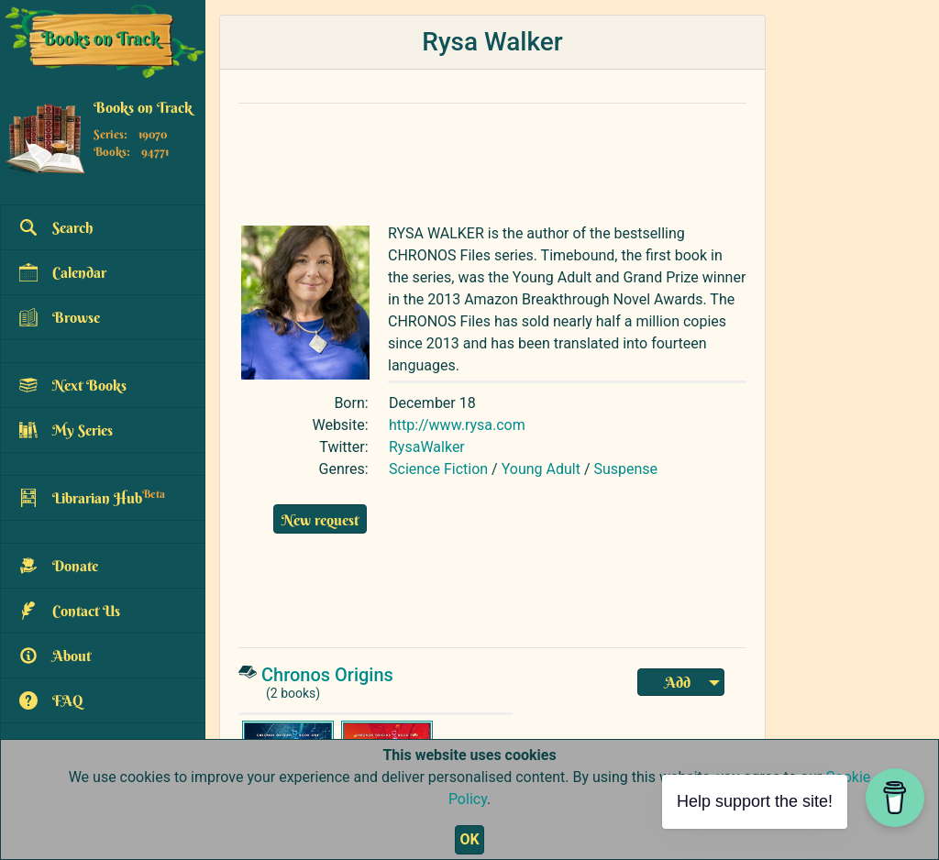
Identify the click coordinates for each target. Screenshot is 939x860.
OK (469, 839)
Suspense (625, 469)
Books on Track (143, 107)
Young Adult (541, 469)
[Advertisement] (492, 159)
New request (320, 520)
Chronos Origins (327, 675)
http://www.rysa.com (457, 425)
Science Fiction (438, 469)
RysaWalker (427, 447)
